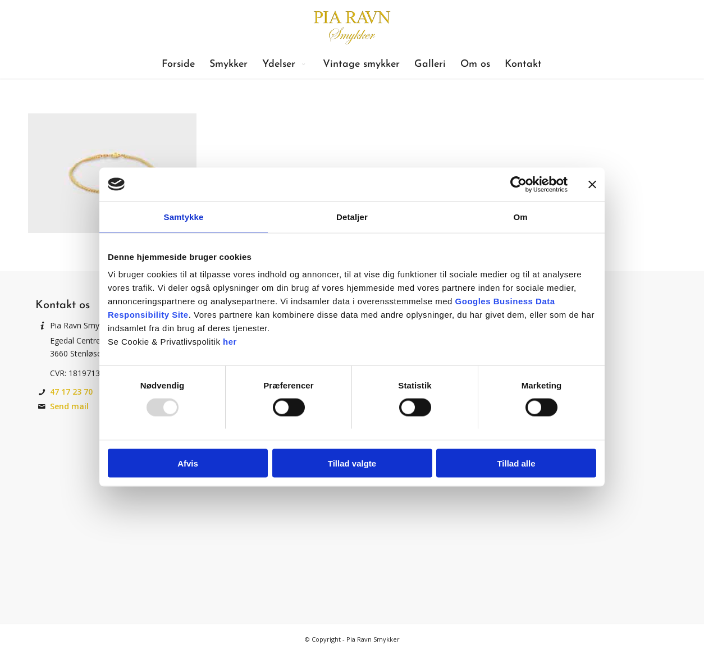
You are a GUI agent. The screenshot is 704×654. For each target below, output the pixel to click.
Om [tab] (520, 216)
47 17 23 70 (71, 391)
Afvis (187, 463)
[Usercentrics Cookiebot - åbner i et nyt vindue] (518, 184)
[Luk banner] (592, 184)
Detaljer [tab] (352, 216)
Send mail (69, 406)
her (230, 341)
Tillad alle (516, 463)
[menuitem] (178, 65)
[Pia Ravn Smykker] (351, 25)
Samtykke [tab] (184, 216)
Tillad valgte (352, 463)
